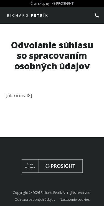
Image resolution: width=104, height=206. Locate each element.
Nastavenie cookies (74, 199)
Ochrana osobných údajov (35, 199)
